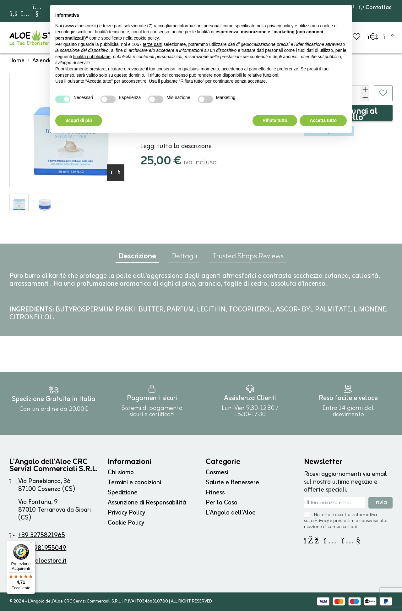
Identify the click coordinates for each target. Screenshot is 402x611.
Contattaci (376, 7)
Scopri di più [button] (78, 120)
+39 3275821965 (41, 535)
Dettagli (184, 257)
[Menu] (31, 544)
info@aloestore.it (43, 561)
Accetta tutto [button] (323, 120)
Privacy (322, 521)
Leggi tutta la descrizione (176, 146)
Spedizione (123, 492)
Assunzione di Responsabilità (147, 503)
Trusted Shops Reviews (248, 257)
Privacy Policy (126, 513)
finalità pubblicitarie (92, 56)
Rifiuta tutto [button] (275, 120)
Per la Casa (221, 503)
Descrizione (137, 258)
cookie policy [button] (146, 38)
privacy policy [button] (280, 25)
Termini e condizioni (134, 482)
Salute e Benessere (232, 482)
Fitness (215, 492)
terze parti (152, 44)
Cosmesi (217, 472)
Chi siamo (121, 472)
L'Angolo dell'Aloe (231, 513)
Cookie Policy (126, 523)
